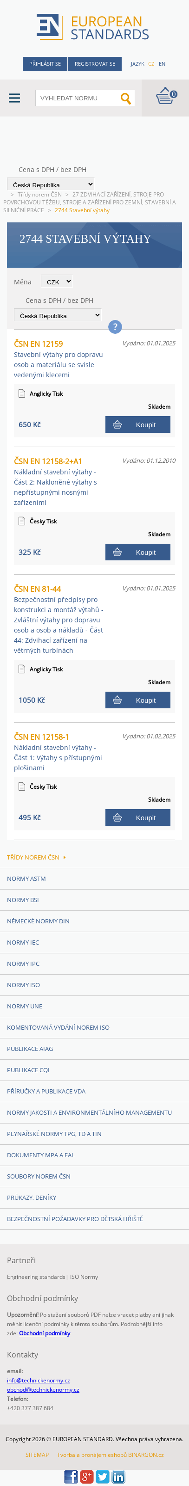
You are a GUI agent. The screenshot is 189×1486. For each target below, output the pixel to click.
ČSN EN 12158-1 (58, 752)
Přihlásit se (45, 63)
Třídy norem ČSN (40, 194)
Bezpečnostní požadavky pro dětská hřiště (75, 1219)
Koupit (146, 425)
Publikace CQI (28, 1070)
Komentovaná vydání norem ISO (58, 1027)
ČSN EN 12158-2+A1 (55, 481)
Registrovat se (95, 63)
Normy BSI (23, 900)
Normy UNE (24, 1006)
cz (151, 63)
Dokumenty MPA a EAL (41, 1155)
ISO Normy (84, 1277)
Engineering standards (36, 1277)
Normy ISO (23, 985)
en (162, 63)
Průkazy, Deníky (31, 1197)
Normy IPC (23, 963)
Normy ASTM (26, 878)
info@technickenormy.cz (38, 1380)
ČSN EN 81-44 (59, 619)
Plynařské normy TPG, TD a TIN (54, 1134)
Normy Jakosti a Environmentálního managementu (89, 1112)
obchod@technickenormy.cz (43, 1390)
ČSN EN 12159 (58, 359)
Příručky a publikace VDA (46, 1091)
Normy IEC (23, 942)
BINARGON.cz (146, 1455)
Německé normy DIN (38, 921)
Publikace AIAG (30, 1048)
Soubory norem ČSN (39, 1176)
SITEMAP (37, 1455)
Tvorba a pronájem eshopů (92, 1455)
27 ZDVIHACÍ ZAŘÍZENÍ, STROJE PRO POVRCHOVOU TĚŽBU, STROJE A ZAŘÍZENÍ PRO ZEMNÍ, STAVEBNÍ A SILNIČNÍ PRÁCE (89, 202)
